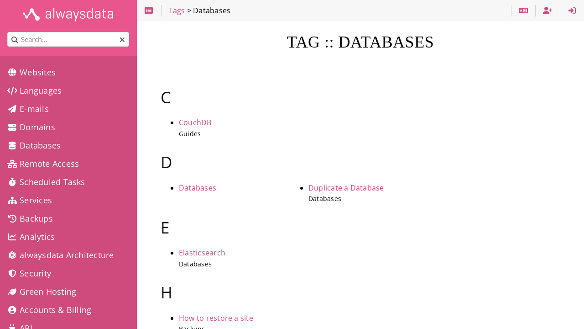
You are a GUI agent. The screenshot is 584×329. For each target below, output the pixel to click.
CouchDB (195, 122)
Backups (30, 218)
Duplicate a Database (346, 188)
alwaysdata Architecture (60, 254)
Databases (197, 188)
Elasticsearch (202, 253)
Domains (31, 127)
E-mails (28, 108)
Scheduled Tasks (46, 181)
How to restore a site (216, 318)
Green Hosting (41, 291)
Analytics (31, 236)
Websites (31, 72)
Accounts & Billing (49, 309)
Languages (34, 90)
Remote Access (43, 163)
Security (29, 273)
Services (29, 200)
